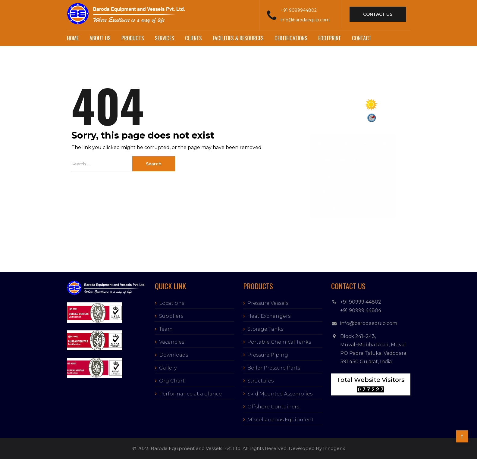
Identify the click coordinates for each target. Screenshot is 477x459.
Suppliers (171, 316)
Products (132, 38)
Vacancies (171, 342)
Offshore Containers (273, 407)
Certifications (291, 38)
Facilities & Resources (238, 38)
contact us (377, 14)
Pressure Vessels (267, 303)
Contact (362, 38)
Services (164, 38)
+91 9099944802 (299, 10)
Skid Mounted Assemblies (279, 394)
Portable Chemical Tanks (279, 342)
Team (166, 329)
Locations (171, 303)
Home (73, 38)
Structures (260, 381)
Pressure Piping (267, 355)
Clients (193, 38)
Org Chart (172, 381)
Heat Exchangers (268, 316)
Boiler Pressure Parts (273, 368)
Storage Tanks (265, 329)
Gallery (168, 368)
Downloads (173, 355)
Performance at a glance (190, 394)
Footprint (329, 38)
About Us (100, 38)
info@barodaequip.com (305, 20)
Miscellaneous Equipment (280, 420)
